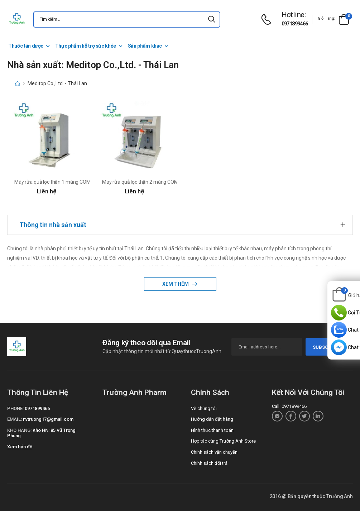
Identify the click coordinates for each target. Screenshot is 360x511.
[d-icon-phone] (268, 19)
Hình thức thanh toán (212, 430)
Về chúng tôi (204, 408)
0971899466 (295, 23)
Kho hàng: (19, 430)
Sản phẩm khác (145, 46)
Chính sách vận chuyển (214, 452)
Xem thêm (176, 284)
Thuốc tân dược (25, 46)
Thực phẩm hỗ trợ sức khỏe (85, 46)
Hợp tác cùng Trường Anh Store (223, 441)
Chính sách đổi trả (209, 463)
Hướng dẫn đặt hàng (212, 419)
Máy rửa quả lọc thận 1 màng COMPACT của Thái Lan (73, 182)
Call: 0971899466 (289, 406)
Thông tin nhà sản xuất (52, 224)
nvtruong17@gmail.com (48, 419)
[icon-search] (211, 19)
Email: (14, 419)
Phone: (15, 408)
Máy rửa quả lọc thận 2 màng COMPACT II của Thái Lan (162, 182)
